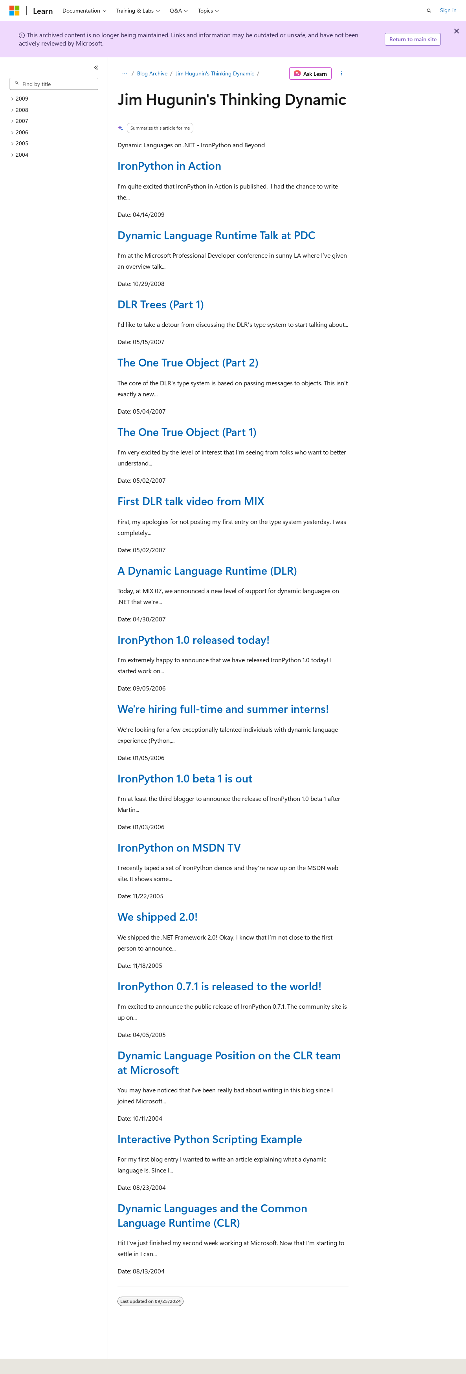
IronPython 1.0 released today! (193, 639)
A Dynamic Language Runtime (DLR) (207, 570)
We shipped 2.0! (157, 916)
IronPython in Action (169, 165)
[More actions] (342, 73)
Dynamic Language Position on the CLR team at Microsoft (229, 1062)
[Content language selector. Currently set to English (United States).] (45, 1362)
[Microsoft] (14, 10)
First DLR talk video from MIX (190, 500)
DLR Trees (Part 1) (160, 304)
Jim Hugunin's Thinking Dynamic (215, 73)
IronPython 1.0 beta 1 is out (185, 778)
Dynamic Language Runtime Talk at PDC (216, 234)
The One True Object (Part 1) (187, 431)
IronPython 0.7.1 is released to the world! (219, 985)
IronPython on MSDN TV (179, 847)
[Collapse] (96, 67)
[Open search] (429, 11)
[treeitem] (57, 98)
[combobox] (53, 84)
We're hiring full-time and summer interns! (223, 708)
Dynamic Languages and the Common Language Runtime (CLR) (212, 1214)
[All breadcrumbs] (124, 73)
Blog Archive (152, 73)
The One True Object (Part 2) (188, 362)
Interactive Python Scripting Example (209, 1138)
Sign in (448, 10)
